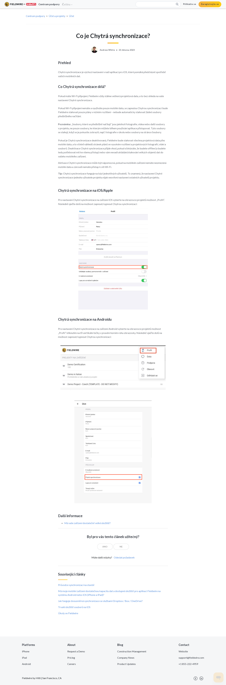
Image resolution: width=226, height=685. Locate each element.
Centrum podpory (35, 15)
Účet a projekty (57, 15)
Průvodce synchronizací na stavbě (76, 584)
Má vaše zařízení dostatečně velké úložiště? (87, 523)
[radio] (105, 547)
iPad (24, 657)
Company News (125, 657)
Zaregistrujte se (210, 4)
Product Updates (126, 663)
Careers (71, 663)
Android (26, 663)
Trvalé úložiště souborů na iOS (74, 607)
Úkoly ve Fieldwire (68, 613)
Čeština (67, 4)
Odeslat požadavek (124, 557)
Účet (71, 15)
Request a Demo (76, 651)
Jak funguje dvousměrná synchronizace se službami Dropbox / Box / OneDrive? (100, 600)
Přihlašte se (189, 4)
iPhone (25, 651)
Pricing (71, 657)
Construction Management (131, 651)
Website (183, 651)
